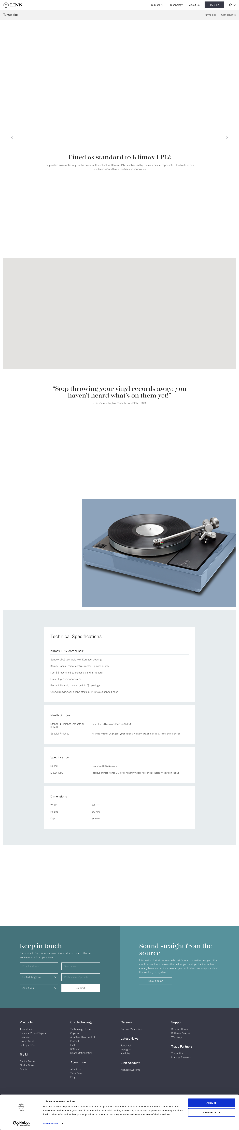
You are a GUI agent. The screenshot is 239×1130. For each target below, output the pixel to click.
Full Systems (27, 1045)
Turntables (210, 14)
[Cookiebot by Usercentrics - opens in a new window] (21, 1123)
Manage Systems (130, 1069)
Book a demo (155, 980)
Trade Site (177, 1053)
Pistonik (75, 1041)
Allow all (212, 1102)
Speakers (25, 1037)
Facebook (126, 1045)
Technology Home (80, 1029)
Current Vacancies (131, 1029)
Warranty (176, 1037)
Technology (176, 4)
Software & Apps (180, 1033)
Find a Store (27, 1065)
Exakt (73, 1045)
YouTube (125, 1053)
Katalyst (75, 1049)
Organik (74, 1033)
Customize (211, 1112)
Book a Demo (27, 1061)
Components (228, 14)
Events (24, 1069)
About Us (194, 4)
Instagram (126, 1049)
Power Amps (27, 1041)
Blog (72, 1077)
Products (156, 4)
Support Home (179, 1029)
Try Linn (214, 4)
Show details (50, 1123)
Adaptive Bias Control (82, 1037)
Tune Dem (76, 1073)
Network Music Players (33, 1033)
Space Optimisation (81, 1052)
